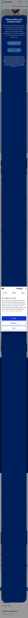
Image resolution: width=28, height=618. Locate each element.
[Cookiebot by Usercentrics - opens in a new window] (17, 289)
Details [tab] (14, 292)
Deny (14, 328)
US (10, 50)
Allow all (14, 318)
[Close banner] (25, 288)
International (12, 43)
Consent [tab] (5, 292)
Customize (14, 323)
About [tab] (23, 292)
